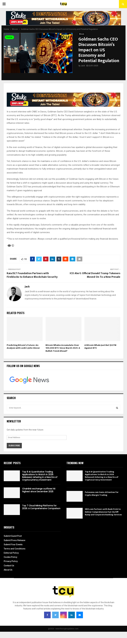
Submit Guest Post (13, 536)
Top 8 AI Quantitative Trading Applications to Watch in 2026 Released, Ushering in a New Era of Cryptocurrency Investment (39, 475)
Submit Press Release (14, 540)
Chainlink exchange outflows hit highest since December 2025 (38, 490)
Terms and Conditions (14, 548)
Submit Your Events (13, 544)
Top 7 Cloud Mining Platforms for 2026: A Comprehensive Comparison (41, 507)
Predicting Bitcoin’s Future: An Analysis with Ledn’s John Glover (23, 346)
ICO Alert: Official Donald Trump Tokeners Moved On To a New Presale (95, 275)
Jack (83, 66)
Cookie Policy (10, 557)
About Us (8, 570)
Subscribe (14, 445)
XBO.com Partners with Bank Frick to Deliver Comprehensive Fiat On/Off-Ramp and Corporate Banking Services (103, 511)
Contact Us (9, 565)
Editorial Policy (11, 553)
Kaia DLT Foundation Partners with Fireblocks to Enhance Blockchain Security (32, 275)
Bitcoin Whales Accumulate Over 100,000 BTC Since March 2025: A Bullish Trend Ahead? (63, 348)
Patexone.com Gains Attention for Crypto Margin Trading (101, 493)
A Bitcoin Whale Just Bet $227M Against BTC (100, 346)
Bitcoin (81, 34)
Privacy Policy (11, 561)
